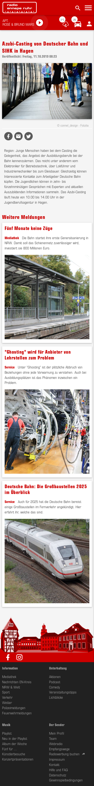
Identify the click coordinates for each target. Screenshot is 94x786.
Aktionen (55, 676)
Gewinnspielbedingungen (66, 779)
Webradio (56, 743)
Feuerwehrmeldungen (17, 712)
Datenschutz (57, 774)
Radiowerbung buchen (64, 753)
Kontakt (54, 764)
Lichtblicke (56, 697)
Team (52, 738)
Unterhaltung (58, 667)
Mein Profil (56, 733)
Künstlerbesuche (13, 753)
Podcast (54, 681)
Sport (6, 692)
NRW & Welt (11, 686)
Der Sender (56, 724)
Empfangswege (59, 748)
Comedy (54, 686)
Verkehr (7, 697)
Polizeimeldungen (13, 707)
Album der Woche (14, 743)
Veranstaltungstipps (63, 692)
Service (10, 367)
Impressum (57, 759)
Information (10, 667)
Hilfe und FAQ (58, 769)
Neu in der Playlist (14, 738)
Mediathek (12, 237)
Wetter (7, 702)
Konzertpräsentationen (17, 759)
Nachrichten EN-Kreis (16, 681)
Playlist (7, 733)
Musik (6, 724)
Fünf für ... (9, 748)
